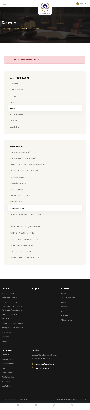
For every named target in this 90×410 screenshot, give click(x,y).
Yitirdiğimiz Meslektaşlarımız (13, 327)
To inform (13, 121)
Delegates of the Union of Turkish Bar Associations (12, 308)
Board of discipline (9, 297)
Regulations (6, 381)
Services (5, 336)
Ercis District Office (9, 314)
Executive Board (16, 90)
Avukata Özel (7, 359)
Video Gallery (66, 320)
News (63, 293)
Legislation (14, 127)
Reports (13, 108)
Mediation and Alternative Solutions (24, 239)
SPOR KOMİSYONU (17, 202)
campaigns (66, 306)
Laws (4, 368)
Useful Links (6, 386)
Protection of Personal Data (21, 251)
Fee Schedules (8, 377)
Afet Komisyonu (34, 29)
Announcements (68, 297)
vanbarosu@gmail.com (44, 364)
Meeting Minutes (16, 114)
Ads (62, 311)
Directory (5, 355)
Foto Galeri (65, 315)
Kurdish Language (17, 177)
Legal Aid (13, 220)
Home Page (6, 29)
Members (13, 96)
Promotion (14, 83)
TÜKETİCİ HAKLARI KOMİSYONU (22, 233)
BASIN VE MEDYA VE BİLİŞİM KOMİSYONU (25, 227)
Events (12, 102)
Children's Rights (16, 189)
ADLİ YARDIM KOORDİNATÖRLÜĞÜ (23, 158)
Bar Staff (5, 319)
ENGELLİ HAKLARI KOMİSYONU (21, 245)
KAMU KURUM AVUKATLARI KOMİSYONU (25, 258)
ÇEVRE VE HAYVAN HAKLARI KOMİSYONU (25, 214)
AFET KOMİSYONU (17, 208)
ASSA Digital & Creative (79, 399)
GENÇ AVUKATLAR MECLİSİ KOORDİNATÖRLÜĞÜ (28, 164)
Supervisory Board (9, 302)
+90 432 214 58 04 (42, 368)
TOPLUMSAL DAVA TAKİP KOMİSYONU (24, 171)
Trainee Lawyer (8, 363)
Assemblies (6, 332)
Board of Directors (9, 293)
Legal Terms (7, 372)
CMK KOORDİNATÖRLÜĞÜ (20, 152)
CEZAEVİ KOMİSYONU (18, 183)
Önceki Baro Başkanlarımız (12, 323)
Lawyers (5, 341)
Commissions (19, 29)
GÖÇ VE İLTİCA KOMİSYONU (20, 196)
